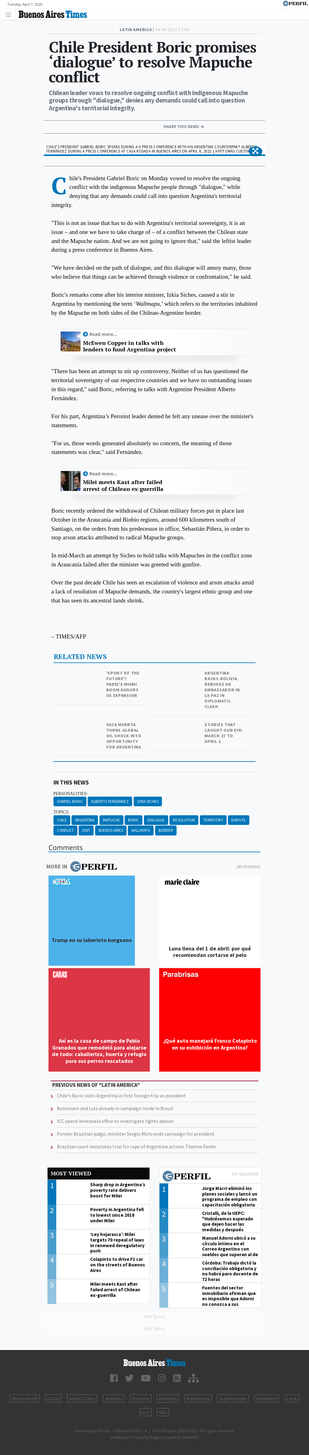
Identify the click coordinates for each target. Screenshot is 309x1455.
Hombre (168, 1398)
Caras (53, 1398)
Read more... (103, 334)
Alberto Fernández (110, 801)
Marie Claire (82, 1398)
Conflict (65, 830)
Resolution (184, 820)
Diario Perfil (24, 1398)
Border (166, 830)
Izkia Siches (148, 801)
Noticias (113, 1398)
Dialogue (156, 820)
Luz (146, 1412)
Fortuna (140, 1398)
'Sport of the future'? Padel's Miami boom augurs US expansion (123, 684)
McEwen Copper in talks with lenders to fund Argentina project (129, 346)
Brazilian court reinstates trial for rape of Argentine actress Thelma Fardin (136, 1146)
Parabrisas (198, 1398)
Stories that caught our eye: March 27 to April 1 (224, 733)
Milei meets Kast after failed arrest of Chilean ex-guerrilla (123, 485)
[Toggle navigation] (10, 14)
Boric (133, 820)
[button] (255, 151)
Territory (213, 820)
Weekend (266, 1398)
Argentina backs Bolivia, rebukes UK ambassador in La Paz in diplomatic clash (222, 689)
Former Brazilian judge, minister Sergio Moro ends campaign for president (135, 1134)
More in (81, 866)
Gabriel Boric (70, 801)
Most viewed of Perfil (210, 1177)
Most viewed (71, 1173)
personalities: (70, 793)
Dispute (238, 820)
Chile (62, 820)
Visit (86, 830)
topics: (61, 812)
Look (292, 1398)
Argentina (85, 820)
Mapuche (111, 820)
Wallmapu (140, 830)
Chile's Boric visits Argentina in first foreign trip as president (121, 1095)
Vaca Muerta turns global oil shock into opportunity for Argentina (123, 736)
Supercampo (233, 1398)
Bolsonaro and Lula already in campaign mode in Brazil (115, 1108)
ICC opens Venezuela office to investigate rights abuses (115, 1121)
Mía (163, 1412)
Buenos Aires (111, 830)
